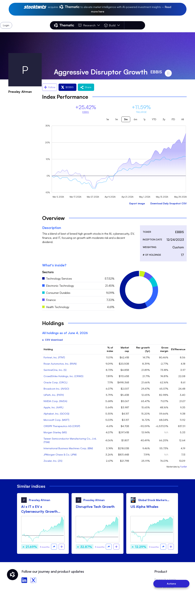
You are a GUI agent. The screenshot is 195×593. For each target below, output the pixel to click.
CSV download (52, 339)
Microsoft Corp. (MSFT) (56, 419)
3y (164, 119)
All (182, 119)
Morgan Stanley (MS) (55, 432)
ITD (173, 119)
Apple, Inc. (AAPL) (53, 407)
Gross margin (164, 349)
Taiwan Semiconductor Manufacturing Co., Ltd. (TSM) (70, 440)
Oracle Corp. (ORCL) (55, 382)
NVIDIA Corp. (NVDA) (55, 401)
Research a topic (165, 579)
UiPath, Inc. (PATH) (54, 394)
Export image (137, 203)
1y (144, 119)
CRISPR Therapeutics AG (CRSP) (62, 426)
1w (107, 119)
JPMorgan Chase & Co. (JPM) (60, 454)
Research (89, 25)
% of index (110, 349)
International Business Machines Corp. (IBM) (68, 448)
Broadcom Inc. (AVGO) (56, 388)
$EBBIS (67, 87)
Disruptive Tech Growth (95, 506)
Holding (48, 349)
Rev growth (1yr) (143, 349)
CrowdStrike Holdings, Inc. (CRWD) (63, 376)
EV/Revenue (178, 349)
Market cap (125, 349)
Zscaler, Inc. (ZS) (53, 460)
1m (116, 119)
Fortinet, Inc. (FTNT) (54, 357)
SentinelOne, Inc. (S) (55, 369)
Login (135, 25)
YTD (154, 119)
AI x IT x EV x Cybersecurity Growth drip (39, 509)
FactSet (183, 466)
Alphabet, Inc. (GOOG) (56, 413)
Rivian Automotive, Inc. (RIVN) (60, 363)
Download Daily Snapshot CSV (168, 203)
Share (86, 87)
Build (112, 25)
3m (126, 119)
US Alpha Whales (144, 506)
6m (135, 119)
